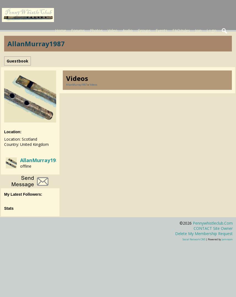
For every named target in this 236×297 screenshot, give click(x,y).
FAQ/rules (181, 30)
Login (211, 30)
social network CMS (194, 239)
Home (60, 30)
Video (113, 30)
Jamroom (227, 239)
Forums (78, 30)
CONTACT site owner (213, 228)
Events (161, 30)
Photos (96, 30)
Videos (93, 84)
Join (198, 30)
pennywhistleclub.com (213, 223)
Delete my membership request (204, 233)
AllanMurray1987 (40, 160)
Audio (128, 30)
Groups (144, 30)
